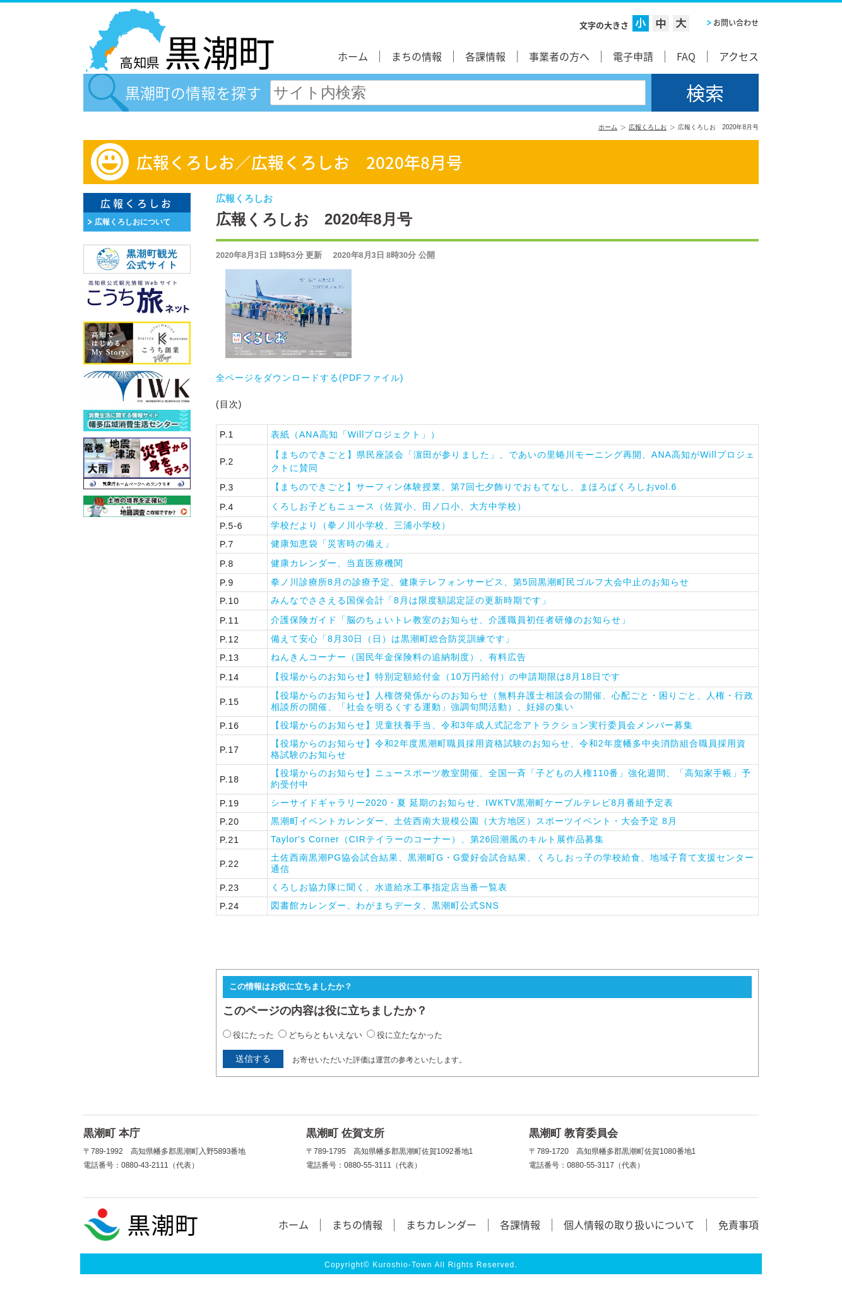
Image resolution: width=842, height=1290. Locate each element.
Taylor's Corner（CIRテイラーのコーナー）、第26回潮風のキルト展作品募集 (451, 839)
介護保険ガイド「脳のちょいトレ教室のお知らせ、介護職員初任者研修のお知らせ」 (451, 620)
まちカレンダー (441, 1224)
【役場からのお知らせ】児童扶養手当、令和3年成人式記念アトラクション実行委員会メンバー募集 (501, 725)
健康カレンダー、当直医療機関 (337, 563)
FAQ (686, 56)
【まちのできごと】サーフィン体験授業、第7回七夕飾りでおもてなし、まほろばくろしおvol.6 (474, 487)
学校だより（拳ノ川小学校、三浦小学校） (361, 525)
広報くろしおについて (132, 222)
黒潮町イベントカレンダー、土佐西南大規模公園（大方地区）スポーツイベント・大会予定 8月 (498, 821)
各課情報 (485, 56)
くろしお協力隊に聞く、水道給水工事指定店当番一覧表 (408, 887)
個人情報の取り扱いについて (629, 1224)
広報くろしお (648, 127)
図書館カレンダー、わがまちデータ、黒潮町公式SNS (390, 905)
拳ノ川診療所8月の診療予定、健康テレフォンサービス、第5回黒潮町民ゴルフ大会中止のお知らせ (480, 582)
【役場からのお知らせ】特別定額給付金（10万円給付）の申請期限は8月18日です (445, 676)
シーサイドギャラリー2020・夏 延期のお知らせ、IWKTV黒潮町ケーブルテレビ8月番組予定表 (524, 803)
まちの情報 (416, 56)
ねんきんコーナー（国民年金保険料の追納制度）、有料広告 (413, 657)
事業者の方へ (559, 56)
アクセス (739, 56)
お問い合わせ (736, 22)
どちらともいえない (325, 1035)
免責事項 (738, 1224)
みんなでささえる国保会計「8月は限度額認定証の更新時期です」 (411, 600)
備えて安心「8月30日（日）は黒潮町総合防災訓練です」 (397, 639)
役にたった (253, 1035)
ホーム (353, 56)
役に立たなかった (409, 1035)
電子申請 (633, 56)
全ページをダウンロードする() (309, 378)
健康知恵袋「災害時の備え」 (332, 543)
